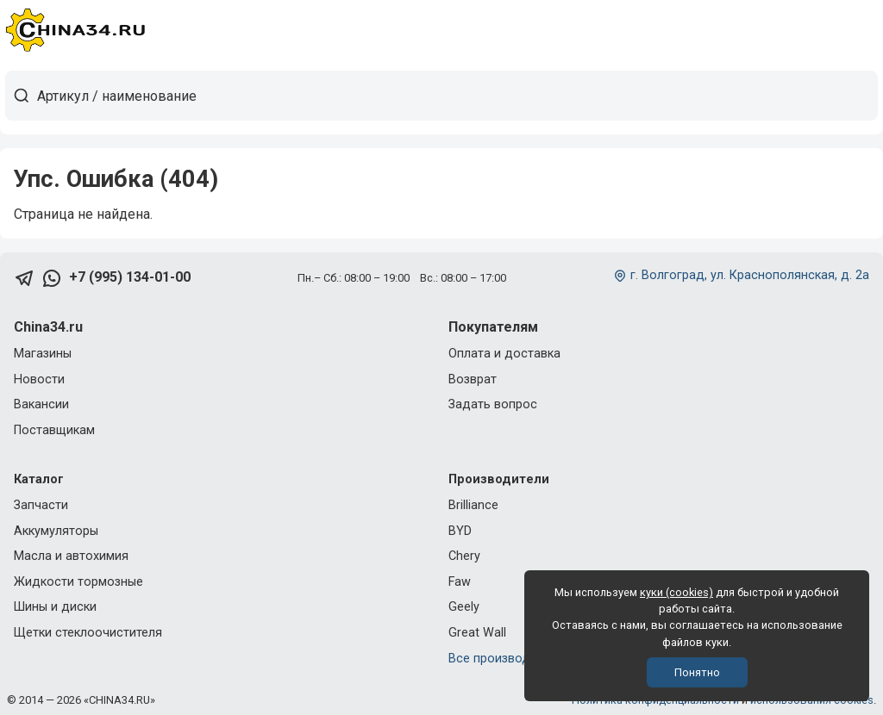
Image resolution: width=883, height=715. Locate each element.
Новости (39, 379)
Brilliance (473, 505)
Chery (464, 556)
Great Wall (477, 632)
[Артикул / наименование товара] (457, 95)
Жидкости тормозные (78, 582)
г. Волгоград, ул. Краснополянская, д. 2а (749, 275)
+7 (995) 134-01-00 (130, 277)
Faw (459, 582)
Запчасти (41, 505)
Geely (463, 607)
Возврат (472, 379)
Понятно (697, 672)
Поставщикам (54, 430)
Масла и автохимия (71, 556)
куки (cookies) (676, 592)
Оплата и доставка (504, 353)
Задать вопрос (492, 404)
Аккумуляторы (56, 531)
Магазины (43, 353)
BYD (460, 531)
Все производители (505, 658)
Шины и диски (55, 607)
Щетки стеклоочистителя (88, 632)
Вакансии (41, 404)
